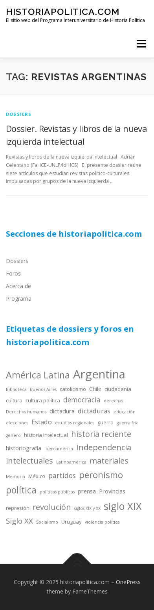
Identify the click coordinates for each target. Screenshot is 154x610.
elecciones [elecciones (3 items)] (17, 423)
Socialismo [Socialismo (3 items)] (47, 522)
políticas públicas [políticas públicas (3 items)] (57, 492)
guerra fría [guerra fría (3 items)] (128, 423)
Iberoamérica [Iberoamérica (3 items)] (58, 448)
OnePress (128, 582)
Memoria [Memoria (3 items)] (15, 476)
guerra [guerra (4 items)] (105, 422)
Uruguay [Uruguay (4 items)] (71, 521)
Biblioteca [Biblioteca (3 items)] (16, 389)
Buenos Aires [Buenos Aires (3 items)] (43, 389)
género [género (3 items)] (13, 435)
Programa (18, 298)
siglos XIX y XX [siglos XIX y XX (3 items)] (87, 508)
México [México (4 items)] (36, 476)
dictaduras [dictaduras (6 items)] (94, 410)
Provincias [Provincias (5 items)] (112, 491)
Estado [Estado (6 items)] (41, 421)
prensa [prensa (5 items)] (87, 491)
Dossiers (17, 261)
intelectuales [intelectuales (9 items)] (29, 460)
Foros (13, 273)
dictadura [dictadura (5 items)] (62, 411)
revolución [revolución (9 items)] (52, 507)
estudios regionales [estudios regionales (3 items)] (74, 423)
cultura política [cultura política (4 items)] (43, 400)
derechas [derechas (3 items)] (113, 401)
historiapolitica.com (62, 11)
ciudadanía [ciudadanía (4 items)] (117, 389)
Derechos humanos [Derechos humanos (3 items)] (26, 412)
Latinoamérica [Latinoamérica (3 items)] (71, 462)
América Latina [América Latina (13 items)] (38, 375)
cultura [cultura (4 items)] (14, 400)
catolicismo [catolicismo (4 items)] (73, 389)
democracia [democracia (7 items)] (82, 399)
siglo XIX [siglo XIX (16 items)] (123, 506)
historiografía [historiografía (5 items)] (23, 448)
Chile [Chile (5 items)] (95, 389)
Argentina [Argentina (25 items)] (99, 374)
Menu (140, 43)
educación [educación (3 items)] (125, 412)
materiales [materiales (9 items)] (109, 460)
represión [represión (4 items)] (17, 507)
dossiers (19, 114)
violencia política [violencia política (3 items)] (102, 522)
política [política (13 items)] (21, 490)
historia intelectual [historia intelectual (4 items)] (46, 434)
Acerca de (18, 286)
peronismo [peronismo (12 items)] (101, 475)
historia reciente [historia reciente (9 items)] (101, 434)
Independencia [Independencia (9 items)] (103, 447)
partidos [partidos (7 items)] (62, 475)
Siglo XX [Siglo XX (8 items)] (19, 521)
